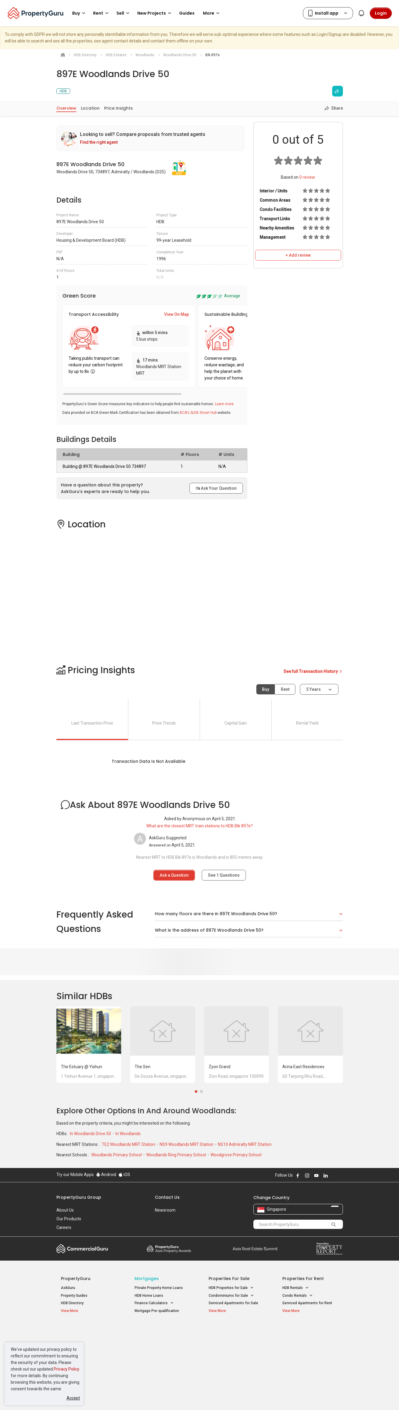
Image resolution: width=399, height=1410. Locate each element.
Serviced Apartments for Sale (233, 1303)
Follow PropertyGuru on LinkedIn (325, 1175)
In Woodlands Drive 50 (91, 1133)
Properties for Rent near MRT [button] (162, 1354)
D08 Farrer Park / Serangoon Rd (308, 1361)
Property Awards (169, 1249)
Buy (265, 689)
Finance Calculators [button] (154, 1303)
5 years (313, 689)
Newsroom (165, 1210)
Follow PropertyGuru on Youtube (316, 1175)
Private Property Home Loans (159, 1288)
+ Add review (298, 255)
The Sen (142, 1066)
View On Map (176, 314)
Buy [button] (79, 13)
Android (106, 1174)
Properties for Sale (229, 1279)
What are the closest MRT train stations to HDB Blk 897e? (199, 825)
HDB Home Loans (149, 1295)
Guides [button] (187, 13)
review (307, 177)
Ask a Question (174, 875)
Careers (63, 1227)
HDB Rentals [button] (295, 1288)
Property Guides (74, 1295)
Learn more (224, 404)
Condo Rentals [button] (297, 1296)
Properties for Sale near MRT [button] (162, 1346)
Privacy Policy (66, 1369)
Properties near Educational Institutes (232, 1334)
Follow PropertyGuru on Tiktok (340, 1175)
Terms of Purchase (194, 1396)
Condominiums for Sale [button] (231, 1296)
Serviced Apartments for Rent (307, 1303)
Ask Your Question (216, 488)
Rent (285, 689)
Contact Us (167, 1197)
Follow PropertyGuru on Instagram (307, 1175)
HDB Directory (72, 1303)
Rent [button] (101, 13)
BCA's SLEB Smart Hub (198, 413)
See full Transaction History (313, 671)
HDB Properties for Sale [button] (231, 1288)
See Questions (224, 875)
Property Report (329, 1249)
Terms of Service (121, 1396)
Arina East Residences (303, 1066)
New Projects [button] (155, 13)
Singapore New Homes (85, 1331)
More (212, 13)
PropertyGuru (75, 1279)
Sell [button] (123, 13)
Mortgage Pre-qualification (157, 1311)
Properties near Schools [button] (232, 1354)
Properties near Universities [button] (235, 1346)
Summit (255, 1249)
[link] (150, 138)
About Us (65, 1210)
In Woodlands (128, 1133)
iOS (124, 1174)
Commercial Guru (82, 1248)
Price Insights (118, 108)
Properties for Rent (303, 1279)
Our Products (68, 1218)
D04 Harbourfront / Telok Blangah (309, 1340)
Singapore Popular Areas (309, 1331)
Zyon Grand (219, 1066)
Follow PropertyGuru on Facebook (297, 1175)
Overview (66, 108)
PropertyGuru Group (78, 1197)
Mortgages (147, 1279)
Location (90, 108)
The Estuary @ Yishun (81, 1066)
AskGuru (68, 1288)
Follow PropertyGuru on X (333, 1175)
